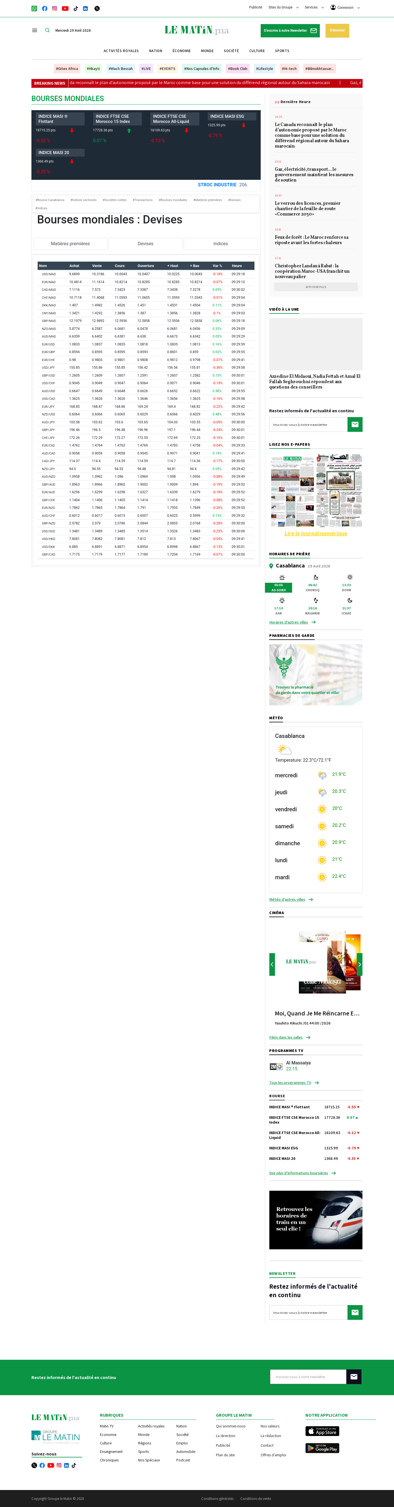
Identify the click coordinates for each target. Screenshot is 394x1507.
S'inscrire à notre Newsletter (290, 30)
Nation (155, 50)
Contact (267, 1445)
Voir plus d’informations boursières (298, 1172)
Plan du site (225, 1454)
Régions (144, 1443)
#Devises (234, 200)
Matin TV (107, 1426)
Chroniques (109, 1460)
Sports (282, 50)
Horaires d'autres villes (288, 622)
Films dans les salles (286, 1037)
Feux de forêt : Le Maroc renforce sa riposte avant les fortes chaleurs (311, 240)
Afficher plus (316, 287)
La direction (225, 1435)
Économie (182, 50)
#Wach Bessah (121, 68)
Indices (220, 243)
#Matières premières (207, 200)
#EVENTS (167, 68)
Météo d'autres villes (287, 899)
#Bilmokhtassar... (319, 68)
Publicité (255, 7)
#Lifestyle (264, 68)
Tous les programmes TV (290, 1082)
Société (231, 50)
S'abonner (337, 30)
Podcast (183, 1460)
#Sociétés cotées (115, 200)
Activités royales (121, 50)
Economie (108, 1434)
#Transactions (143, 200)
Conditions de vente (255, 1498)
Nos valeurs (270, 1425)
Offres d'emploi (273, 1454)
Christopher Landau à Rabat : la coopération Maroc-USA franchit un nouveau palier (312, 272)
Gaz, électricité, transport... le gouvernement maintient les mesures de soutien (314, 175)
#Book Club (237, 68)
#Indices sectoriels (83, 200)
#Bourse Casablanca (50, 200)
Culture (257, 50)
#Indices (41, 208)
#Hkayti (93, 68)
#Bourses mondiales (173, 200)
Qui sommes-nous (230, 1425)
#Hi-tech (289, 68)
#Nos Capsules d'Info (201, 68)
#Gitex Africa (67, 68)
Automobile (185, 1451)
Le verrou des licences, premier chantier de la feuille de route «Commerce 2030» (308, 209)
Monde (207, 50)
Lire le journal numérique (315, 533)
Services (314, 7)
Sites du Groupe (284, 7)
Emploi (182, 1443)
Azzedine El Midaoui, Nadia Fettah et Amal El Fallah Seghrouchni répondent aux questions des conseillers (315, 382)
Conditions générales (217, 1498)
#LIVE (146, 68)
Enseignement (111, 1451)
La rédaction (271, 1435)
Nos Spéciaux (149, 1460)
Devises (146, 243)
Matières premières (70, 243)
